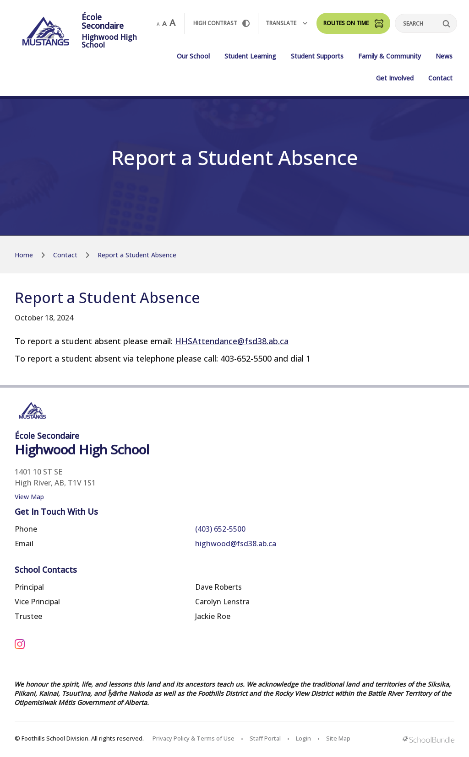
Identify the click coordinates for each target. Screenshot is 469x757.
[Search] (426, 23)
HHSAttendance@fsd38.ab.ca (232, 341)
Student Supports (317, 56)
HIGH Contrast (221, 23)
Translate (286, 23)
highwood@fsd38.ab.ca (235, 543)
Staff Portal (265, 738)
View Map (29, 496)
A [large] (172, 22)
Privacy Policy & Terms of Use (193, 738)
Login (303, 738)
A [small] (158, 24)
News (444, 56)
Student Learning (250, 56)
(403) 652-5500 (220, 529)
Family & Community (389, 56)
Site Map (338, 738)
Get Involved (395, 78)
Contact (440, 78)
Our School (193, 56)
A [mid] (164, 23)
